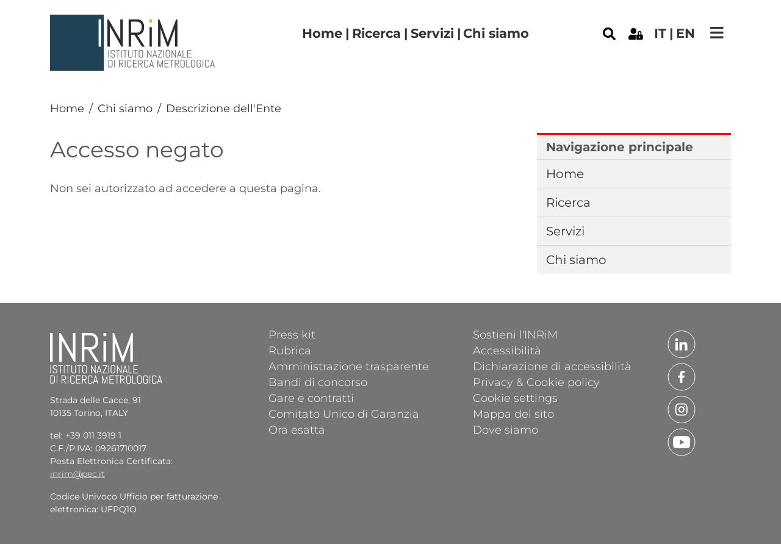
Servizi (432, 33)
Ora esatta (296, 429)
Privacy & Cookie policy (536, 382)
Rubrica (289, 350)
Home (322, 33)
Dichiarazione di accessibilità (552, 366)
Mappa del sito (513, 413)
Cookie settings (515, 398)
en (685, 33)
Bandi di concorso (317, 382)
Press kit (291, 334)
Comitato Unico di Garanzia (343, 413)
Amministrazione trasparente (348, 366)
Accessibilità (507, 350)
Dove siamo (505, 429)
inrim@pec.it (77, 473)
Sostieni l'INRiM (515, 334)
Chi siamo (496, 33)
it (660, 33)
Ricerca (376, 33)
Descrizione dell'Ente (223, 108)
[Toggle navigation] (717, 32)
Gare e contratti (311, 398)
